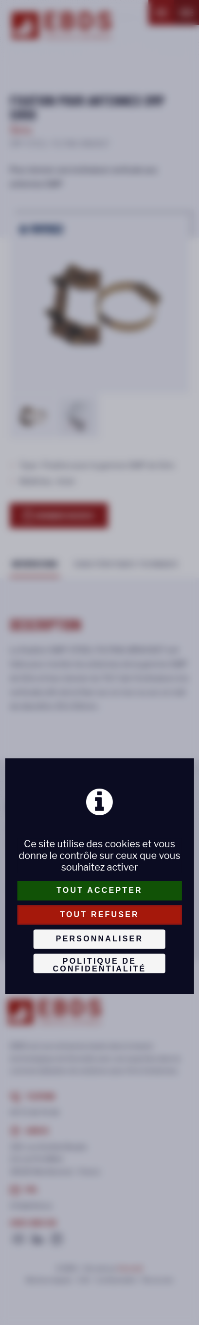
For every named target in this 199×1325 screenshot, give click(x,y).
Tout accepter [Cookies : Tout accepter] (99, 890)
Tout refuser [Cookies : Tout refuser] (99, 914)
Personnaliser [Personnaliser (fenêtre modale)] (99, 939)
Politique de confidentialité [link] (99, 965)
